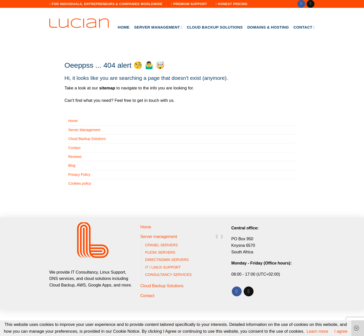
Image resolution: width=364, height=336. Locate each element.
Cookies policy (79, 183)
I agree (340, 331)
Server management (158, 27)
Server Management (84, 130)
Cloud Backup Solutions (215, 27)
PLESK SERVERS (160, 252)
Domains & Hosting (268, 27)
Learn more (317, 331)
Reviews (75, 157)
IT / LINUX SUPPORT (163, 267)
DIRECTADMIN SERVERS (167, 260)
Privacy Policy (79, 175)
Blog (71, 165)
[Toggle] (222, 237)
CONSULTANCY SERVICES (168, 275)
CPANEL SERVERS (161, 245)
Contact (304, 27)
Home (124, 27)
